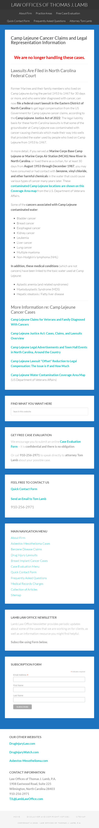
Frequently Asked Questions (29, 578)
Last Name (18, 695)
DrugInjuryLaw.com (22, 743)
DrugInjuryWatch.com (24, 752)
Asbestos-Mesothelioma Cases (30, 543)
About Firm (18, 538)
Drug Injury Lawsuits (24, 555)
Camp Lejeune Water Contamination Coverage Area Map (48, 375)
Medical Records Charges (27, 583)
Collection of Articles (24, 589)
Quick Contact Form (24, 489)
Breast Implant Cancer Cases (29, 561)
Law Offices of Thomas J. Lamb (49, 5)
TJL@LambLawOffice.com (26, 799)
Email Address (20, 675)
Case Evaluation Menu (25, 566)
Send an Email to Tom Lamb (28, 499)
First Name (18, 685)
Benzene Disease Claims (26, 549)
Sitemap (16, 595)
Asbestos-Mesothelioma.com (28, 760)
